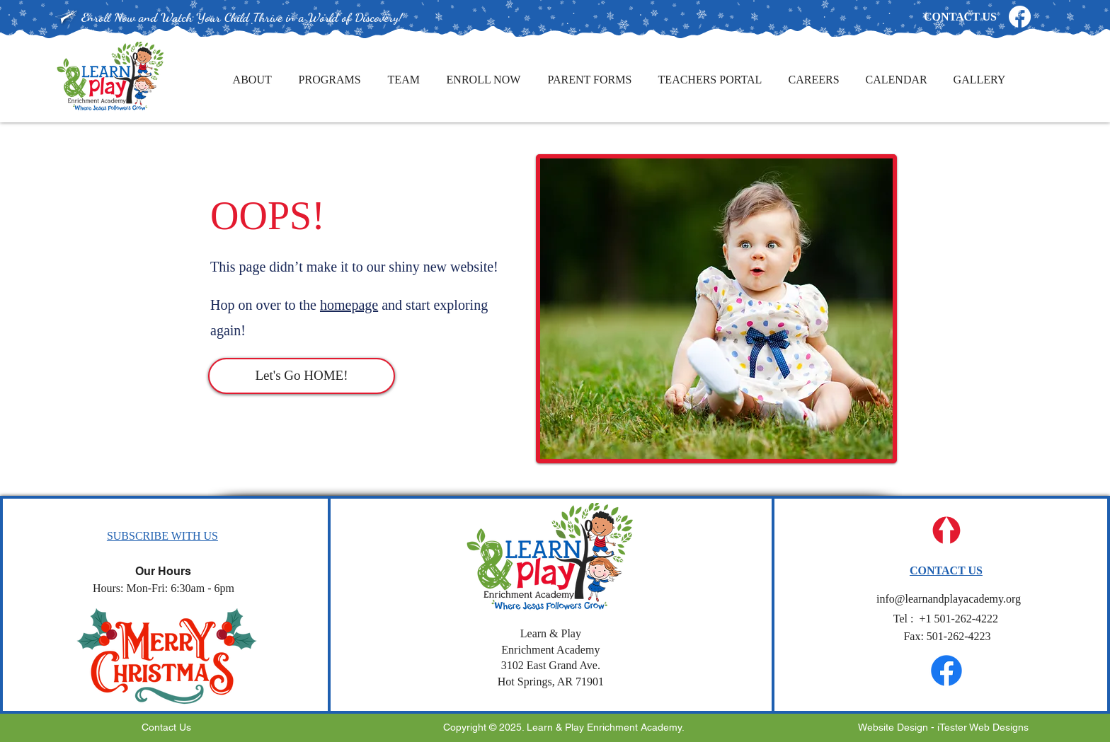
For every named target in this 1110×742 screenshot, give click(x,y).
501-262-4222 (947, 619)
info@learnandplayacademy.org (947, 599)
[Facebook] (1020, 17)
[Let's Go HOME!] (301, 376)
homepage (349, 305)
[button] (162, 536)
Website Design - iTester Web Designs (943, 727)
